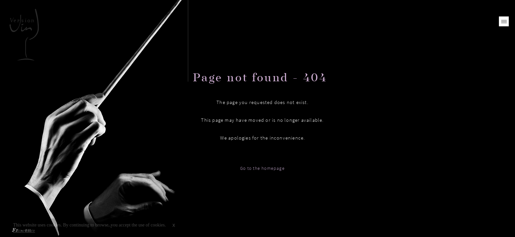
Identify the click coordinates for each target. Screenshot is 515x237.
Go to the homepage (262, 168)
